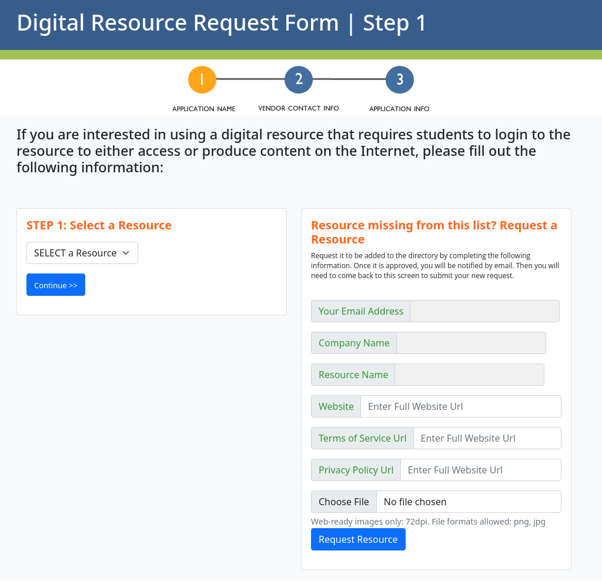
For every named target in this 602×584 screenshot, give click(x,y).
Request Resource (358, 539)
